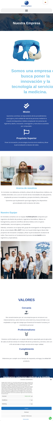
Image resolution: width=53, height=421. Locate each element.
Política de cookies (26, 419)
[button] (51, 379)
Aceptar (26, 408)
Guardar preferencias (26, 416)
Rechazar (26, 412)
